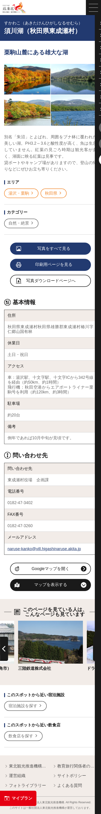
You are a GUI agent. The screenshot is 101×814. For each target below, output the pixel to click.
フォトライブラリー (25, 785)
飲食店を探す (23, 736)
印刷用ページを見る (44, 264)
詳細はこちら (30, 623)
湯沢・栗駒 (21, 193)
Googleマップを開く (50, 568)
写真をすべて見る (43, 248)
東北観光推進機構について (26, 766)
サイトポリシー (69, 776)
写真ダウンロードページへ (46, 281)
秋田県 (53, 193)
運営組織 (14, 776)
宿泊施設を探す (25, 706)
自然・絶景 (21, 223)
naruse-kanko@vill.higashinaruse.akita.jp (44, 549)
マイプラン (18, 798)
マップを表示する (50, 584)
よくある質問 (67, 785)
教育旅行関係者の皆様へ (74, 766)
